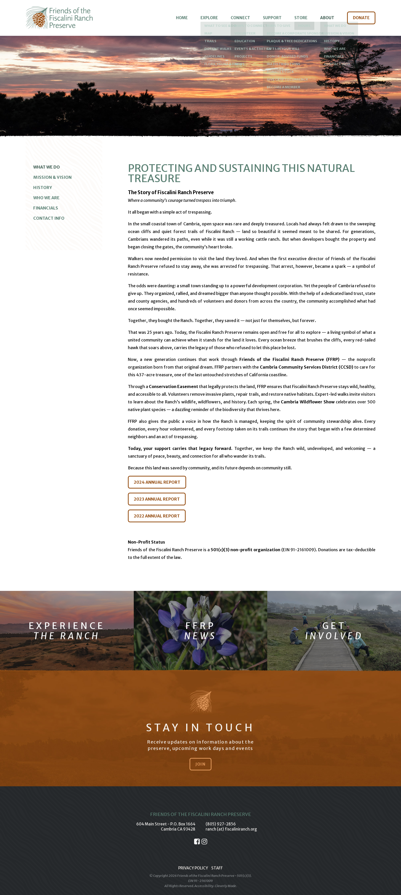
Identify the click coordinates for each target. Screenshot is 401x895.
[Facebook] (197, 841)
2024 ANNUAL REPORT (157, 482)
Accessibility (204, 886)
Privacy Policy (193, 868)
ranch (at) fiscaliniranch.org (231, 829)
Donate (361, 17)
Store (300, 17)
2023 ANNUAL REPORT (157, 499)
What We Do (46, 167)
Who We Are (46, 197)
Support (272, 17)
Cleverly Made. (226, 886)
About (327, 17)
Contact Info (48, 218)
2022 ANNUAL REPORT (157, 515)
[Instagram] (204, 841)
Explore (209, 17)
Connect (240, 17)
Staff (217, 868)
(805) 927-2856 (221, 824)
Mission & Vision (52, 177)
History (42, 187)
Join (200, 764)
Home (182, 17)
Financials (45, 208)
